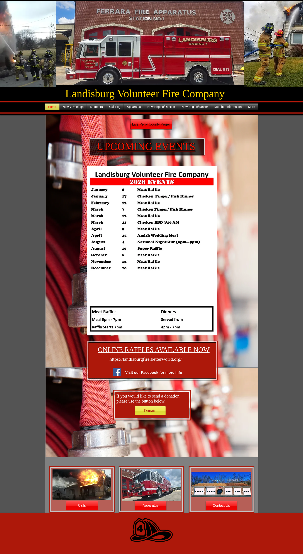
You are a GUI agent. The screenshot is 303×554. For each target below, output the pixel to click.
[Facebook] (117, 372)
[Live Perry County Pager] (151, 124)
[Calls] (82, 505)
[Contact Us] (221, 505)
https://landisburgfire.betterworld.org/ (146, 359)
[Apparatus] (150, 505)
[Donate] (150, 410)
